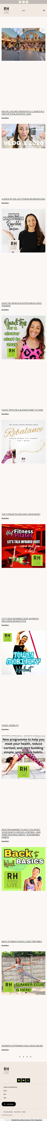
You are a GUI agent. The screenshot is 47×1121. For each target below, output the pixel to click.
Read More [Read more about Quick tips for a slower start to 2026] (5, 414)
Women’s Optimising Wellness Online (22, 1045)
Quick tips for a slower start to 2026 (22, 410)
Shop (5, 1098)
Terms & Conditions (8, 1111)
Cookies (24, 1111)
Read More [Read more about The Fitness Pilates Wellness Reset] (5, 518)
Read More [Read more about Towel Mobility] (5, 729)
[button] (44, 10)
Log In (23, 10)
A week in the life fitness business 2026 (23, 199)
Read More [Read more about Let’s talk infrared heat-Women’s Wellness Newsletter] (5, 625)
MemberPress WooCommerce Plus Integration (27, 1120)
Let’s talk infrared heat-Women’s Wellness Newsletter (20, 620)
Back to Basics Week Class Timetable (22, 941)
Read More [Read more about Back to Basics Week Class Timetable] (5, 945)
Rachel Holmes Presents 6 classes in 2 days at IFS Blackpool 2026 (23, 113)
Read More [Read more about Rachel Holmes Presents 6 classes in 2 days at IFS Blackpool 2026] (5, 118)
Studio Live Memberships (10, 1087)
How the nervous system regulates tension (22, 304)
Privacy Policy (17, 1111)
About (5, 1090)
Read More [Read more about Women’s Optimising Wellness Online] (5, 1050)
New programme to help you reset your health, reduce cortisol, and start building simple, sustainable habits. (21, 833)
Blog (5, 1094)
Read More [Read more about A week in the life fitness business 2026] (5, 203)
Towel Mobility (10, 725)
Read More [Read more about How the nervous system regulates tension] (5, 310)
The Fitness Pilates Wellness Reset (21, 514)
